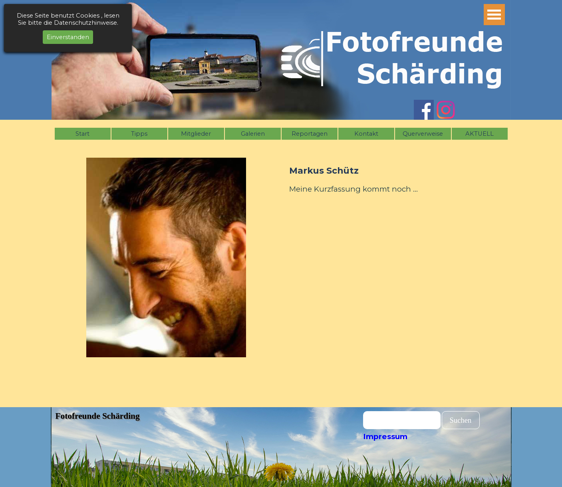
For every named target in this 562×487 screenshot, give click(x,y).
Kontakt (366, 133)
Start (82, 133)
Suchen (461, 420)
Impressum (385, 436)
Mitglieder (196, 133)
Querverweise (423, 133)
